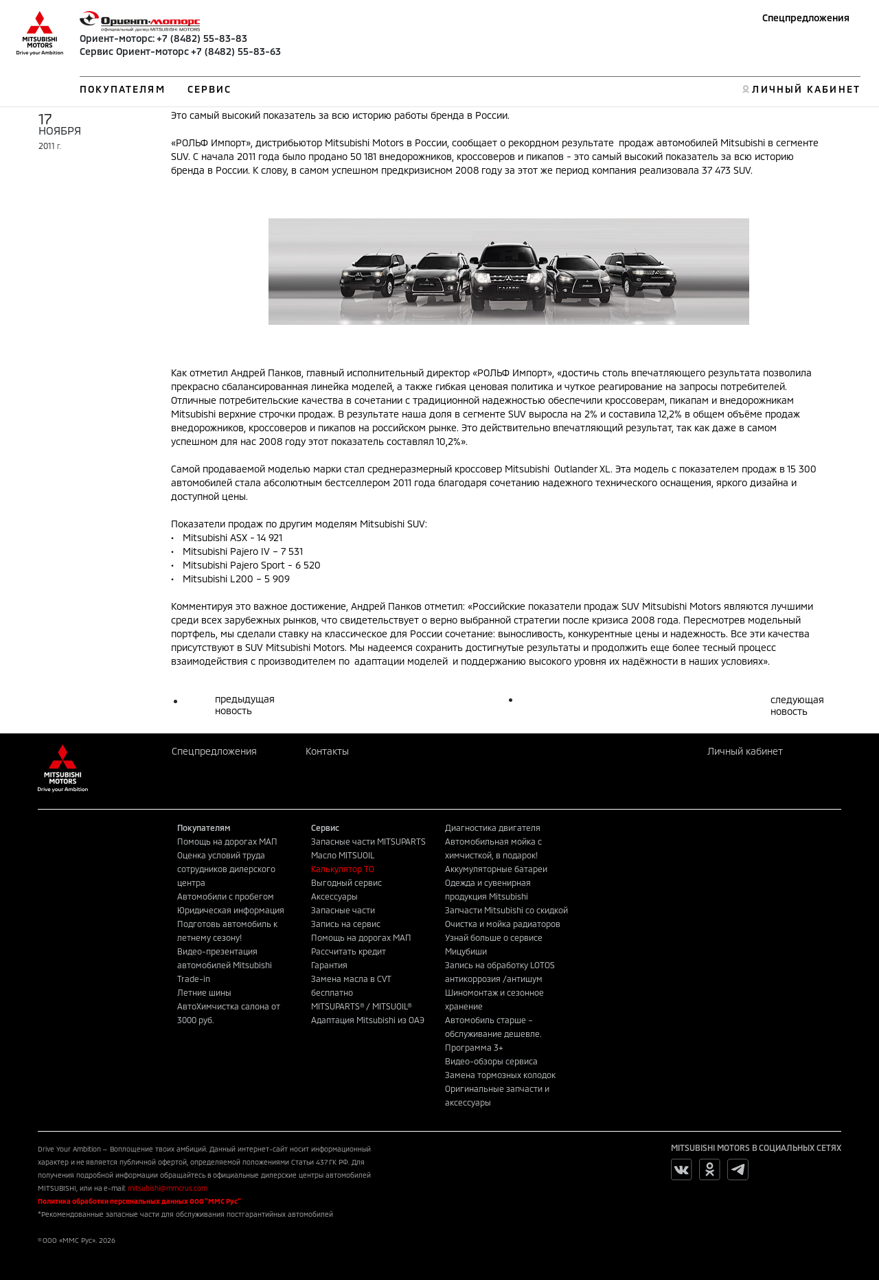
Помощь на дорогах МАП (227, 841)
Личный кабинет (745, 751)
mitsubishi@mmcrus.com (167, 1188)
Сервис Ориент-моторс (134, 51)
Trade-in (193, 978)
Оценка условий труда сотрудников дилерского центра (226, 868)
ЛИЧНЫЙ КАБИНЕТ (806, 89)
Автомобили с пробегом (225, 896)
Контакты (327, 751)
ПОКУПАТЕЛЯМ (122, 89)
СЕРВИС (209, 89)
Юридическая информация (230, 910)
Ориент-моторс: (117, 38)
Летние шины (204, 992)
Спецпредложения (805, 17)
